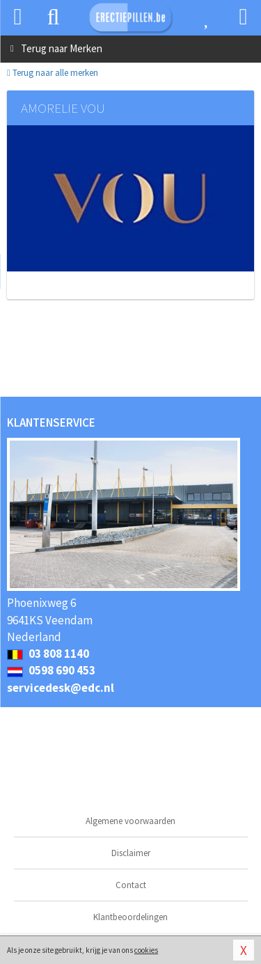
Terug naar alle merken (52, 73)
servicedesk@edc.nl (60, 687)
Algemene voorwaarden (130, 821)
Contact (131, 885)
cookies (146, 950)
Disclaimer (130, 853)
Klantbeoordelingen (130, 917)
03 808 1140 (48, 653)
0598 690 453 (51, 670)
